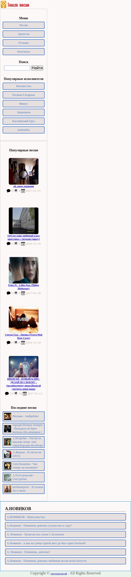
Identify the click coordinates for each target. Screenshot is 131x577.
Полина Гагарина (23, 95)
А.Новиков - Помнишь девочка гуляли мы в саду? (39, 525)
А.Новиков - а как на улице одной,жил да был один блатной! (46, 543)
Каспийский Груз (23, 121)
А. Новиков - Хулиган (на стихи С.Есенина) (35, 534)
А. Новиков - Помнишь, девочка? (28, 552)
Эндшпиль (24, 112)
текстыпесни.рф (59, 573)
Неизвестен (23, 86)
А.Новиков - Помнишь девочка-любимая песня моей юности (46, 560)
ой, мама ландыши (23, 186)
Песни (23, 25)
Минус (23, 103)
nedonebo (24, 130)
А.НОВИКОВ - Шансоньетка (26, 517)
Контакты (23, 51)
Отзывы (24, 42)
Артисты (23, 34)
